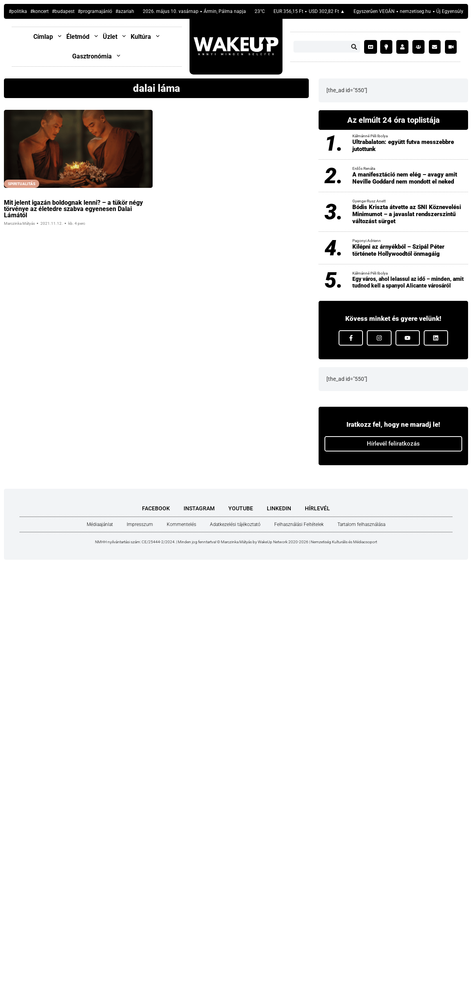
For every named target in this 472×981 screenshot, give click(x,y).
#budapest (63, 11)
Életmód (82, 36)
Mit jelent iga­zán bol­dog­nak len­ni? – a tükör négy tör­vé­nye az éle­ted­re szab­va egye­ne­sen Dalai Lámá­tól (73, 209)
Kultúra (145, 36)
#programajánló (95, 11)
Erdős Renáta (363, 168)
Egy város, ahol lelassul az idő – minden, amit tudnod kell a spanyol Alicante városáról (408, 282)
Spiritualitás (21, 184)
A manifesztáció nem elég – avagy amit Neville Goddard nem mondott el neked (404, 178)
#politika (18, 11)
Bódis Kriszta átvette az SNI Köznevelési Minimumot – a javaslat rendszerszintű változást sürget (406, 214)
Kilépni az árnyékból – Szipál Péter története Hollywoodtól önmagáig (398, 250)
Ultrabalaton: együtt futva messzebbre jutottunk (403, 145)
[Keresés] (354, 47)
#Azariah (124, 11)
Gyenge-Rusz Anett (369, 201)
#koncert (39, 11)
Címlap (47, 36)
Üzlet (115, 36)
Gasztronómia (96, 56)
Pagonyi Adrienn (366, 240)
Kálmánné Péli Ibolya (370, 136)
